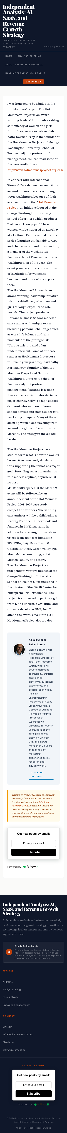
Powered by (22, 866)
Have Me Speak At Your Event (25, 73)
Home (9, 56)
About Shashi (10, 997)
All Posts (8, 981)
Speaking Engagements (16, 1004)
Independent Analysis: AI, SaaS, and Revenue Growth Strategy (18, 20)
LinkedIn (7, 1026)
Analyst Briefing (29, 56)
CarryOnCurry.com (14, 1049)
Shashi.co (8, 1042)
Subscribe (32, 81)
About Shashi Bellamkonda (24, 64)
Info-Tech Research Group (18, 1034)
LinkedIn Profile (37, 774)
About (19, 1127)
